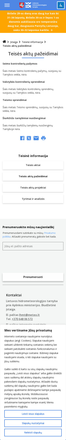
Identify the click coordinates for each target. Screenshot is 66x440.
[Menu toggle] (7, 5)
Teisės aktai (33, 165)
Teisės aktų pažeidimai (33, 176)
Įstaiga (14, 42)
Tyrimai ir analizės (33, 198)
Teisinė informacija (32, 42)
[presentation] (29, 262)
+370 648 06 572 (22, 319)
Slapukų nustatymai (33, 423)
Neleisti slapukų (33, 432)
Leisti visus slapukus (33, 413)
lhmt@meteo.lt (29, 315)
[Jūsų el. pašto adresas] (33, 246)
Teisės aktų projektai (33, 187)
